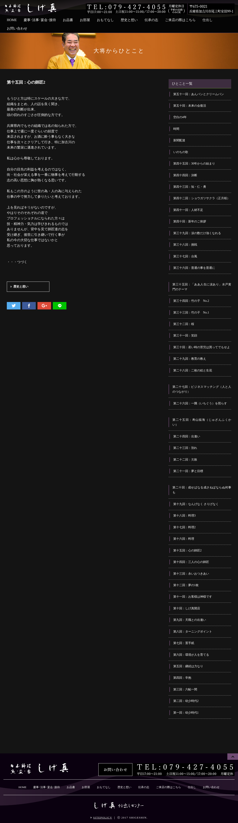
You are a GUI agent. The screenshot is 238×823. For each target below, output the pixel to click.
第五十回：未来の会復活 (189, 105)
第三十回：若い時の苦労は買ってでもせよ (201, 347)
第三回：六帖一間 (185, 689)
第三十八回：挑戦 (185, 244)
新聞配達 (179, 140)
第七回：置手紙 (183, 643)
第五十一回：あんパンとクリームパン (198, 94)
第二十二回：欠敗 (185, 459)
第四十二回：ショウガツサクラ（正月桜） (201, 198)
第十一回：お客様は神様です (192, 596)
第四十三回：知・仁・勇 (189, 186)
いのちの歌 (180, 152)
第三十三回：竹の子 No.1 (191, 312)
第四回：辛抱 (182, 677)
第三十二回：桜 (183, 324)
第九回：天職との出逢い (189, 619)
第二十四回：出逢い (186, 436)
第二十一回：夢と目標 (188, 471)
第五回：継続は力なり (188, 666)
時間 (176, 128)
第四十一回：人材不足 (188, 210)
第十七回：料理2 (184, 527)
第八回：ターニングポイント (192, 631)
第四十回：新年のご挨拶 (189, 221)
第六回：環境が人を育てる (191, 654)
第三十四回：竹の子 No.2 (191, 300)
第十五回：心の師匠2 (187, 550)
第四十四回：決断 (185, 175)
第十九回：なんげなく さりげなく (196, 504)
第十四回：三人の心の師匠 (191, 562)
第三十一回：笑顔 (185, 335)
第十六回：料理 (183, 538)
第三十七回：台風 (185, 256)
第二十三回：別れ (185, 447)
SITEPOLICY (102, 817)
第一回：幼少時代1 (186, 712)
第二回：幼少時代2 (186, 701)
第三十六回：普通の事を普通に (194, 267)
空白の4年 (180, 117)
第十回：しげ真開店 (186, 608)
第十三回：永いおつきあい (191, 573)
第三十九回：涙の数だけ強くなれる (197, 233)
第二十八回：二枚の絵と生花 (192, 370)
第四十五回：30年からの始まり (194, 163)
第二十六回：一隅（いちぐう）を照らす (200, 403)
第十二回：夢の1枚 (186, 585)
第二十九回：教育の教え (189, 358)
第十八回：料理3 (184, 515)
